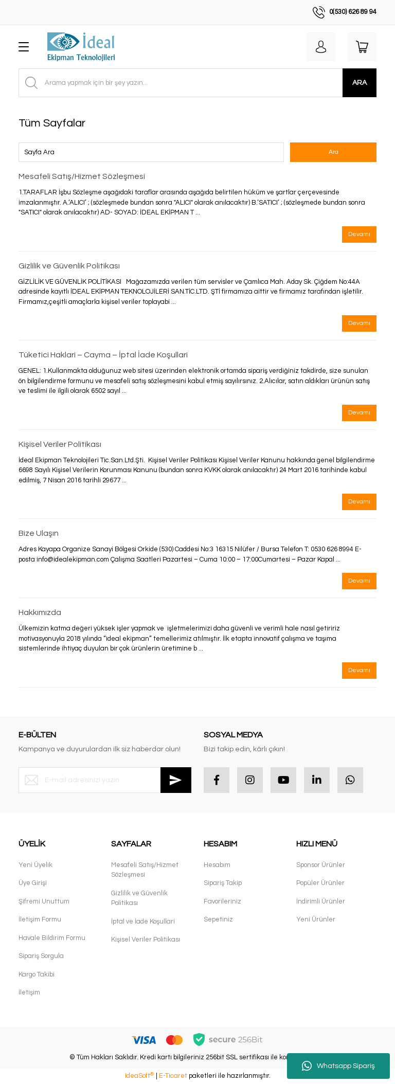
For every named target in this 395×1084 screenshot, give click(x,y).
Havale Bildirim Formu (52, 938)
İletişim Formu (40, 919)
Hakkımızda (40, 612)
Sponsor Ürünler (320, 865)
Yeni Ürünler (315, 919)
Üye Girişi (33, 883)
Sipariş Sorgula (41, 956)
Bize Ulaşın (39, 533)
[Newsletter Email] (105, 780)
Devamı (359, 234)
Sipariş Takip (223, 883)
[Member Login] (321, 46)
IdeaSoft (139, 1076)
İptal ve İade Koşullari (143, 921)
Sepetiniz (218, 919)
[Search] (197, 82)
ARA (359, 82)
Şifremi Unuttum (44, 901)
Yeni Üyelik (35, 865)
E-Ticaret (173, 1075)
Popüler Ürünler (320, 883)
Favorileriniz (222, 901)
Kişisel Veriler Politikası (60, 444)
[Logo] (81, 46)
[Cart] (362, 46)
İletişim (29, 992)
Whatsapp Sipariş (338, 1066)
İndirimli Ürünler (320, 901)
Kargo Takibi (37, 974)
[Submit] (175, 780)
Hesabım (217, 865)
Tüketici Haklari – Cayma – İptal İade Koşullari (103, 355)
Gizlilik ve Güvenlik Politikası (69, 266)
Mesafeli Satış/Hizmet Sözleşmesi (82, 176)
